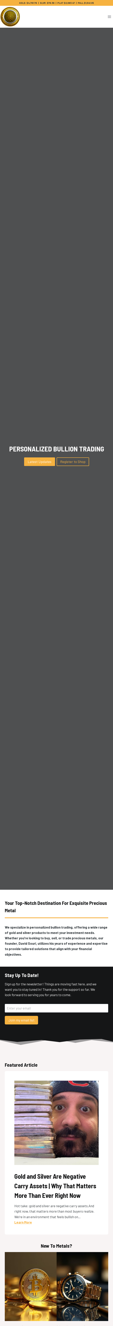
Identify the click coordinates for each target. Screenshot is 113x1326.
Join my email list (21, 1020)
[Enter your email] (56, 1008)
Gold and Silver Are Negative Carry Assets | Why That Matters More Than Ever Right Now (55, 1185)
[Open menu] (109, 17)
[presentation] (56, 1286)
